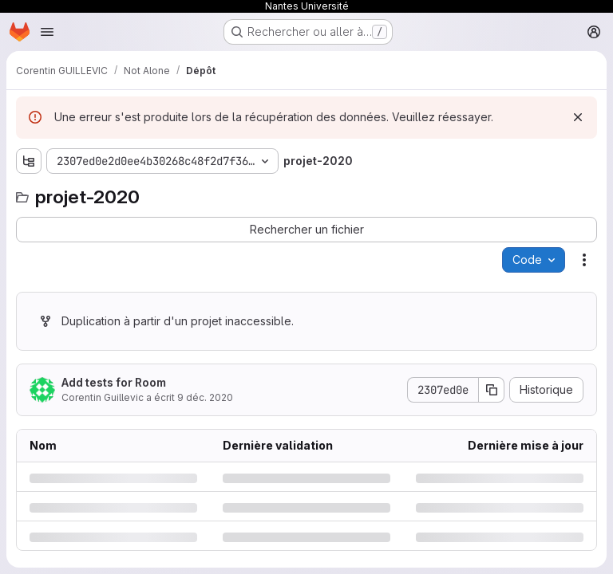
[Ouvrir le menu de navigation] (47, 32)
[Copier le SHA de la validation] (491, 390)
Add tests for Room (113, 382)
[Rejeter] (577, 117)
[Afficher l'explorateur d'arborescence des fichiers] (29, 161)
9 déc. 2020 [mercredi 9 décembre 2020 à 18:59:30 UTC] (205, 397)
